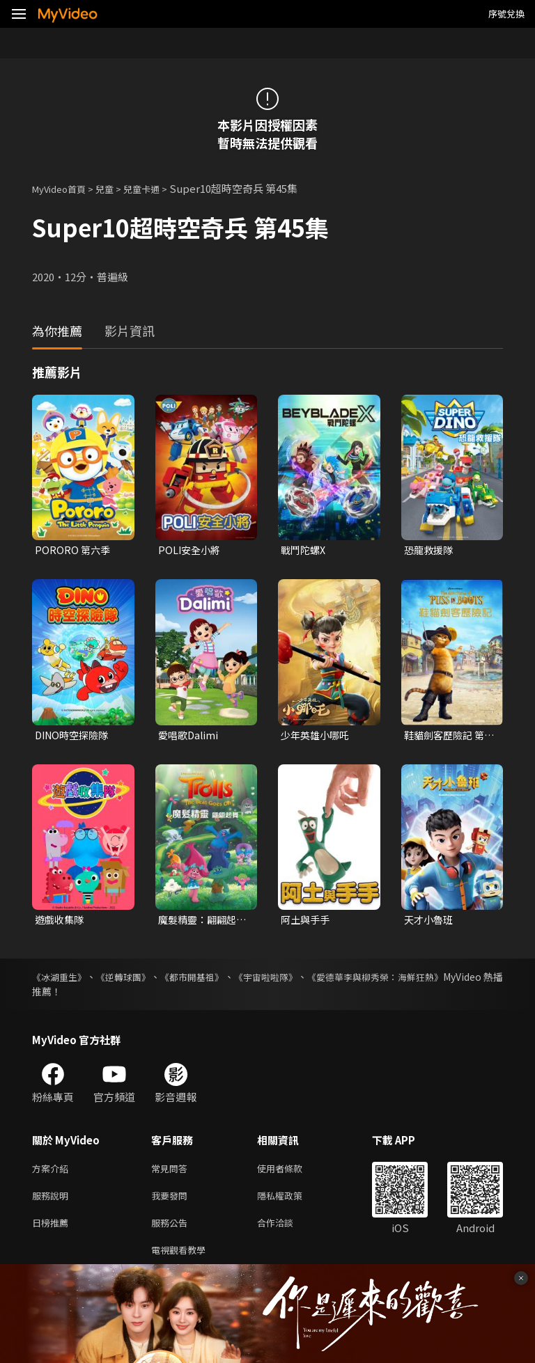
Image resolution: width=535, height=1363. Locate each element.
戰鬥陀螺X (305, 550)
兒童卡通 (157, 188)
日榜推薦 (53, 1231)
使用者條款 (291, 1173)
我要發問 (172, 1202)
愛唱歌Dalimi (190, 737)
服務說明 (53, 1202)
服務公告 (172, 1231)
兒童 (115, 188)
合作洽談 (286, 1231)
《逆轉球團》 (138, 981)
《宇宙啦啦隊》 (305, 981)
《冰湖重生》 (61, 981)
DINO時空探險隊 (74, 737)
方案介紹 (53, 1173)
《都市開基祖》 (219, 981)
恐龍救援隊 (430, 550)
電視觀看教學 (182, 1261)
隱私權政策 (291, 1202)
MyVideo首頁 (63, 188)
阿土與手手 (307, 922)
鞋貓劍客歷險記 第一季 (447, 737)
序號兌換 (506, 13)
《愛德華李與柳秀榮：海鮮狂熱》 (430, 981)
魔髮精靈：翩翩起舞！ (200, 923)
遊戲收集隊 (61, 922)
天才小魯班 (430, 922)
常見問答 (172, 1173)
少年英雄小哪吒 (317, 737)
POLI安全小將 (191, 550)
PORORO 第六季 (73, 550)
